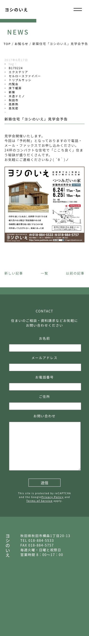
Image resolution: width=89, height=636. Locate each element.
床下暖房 (15, 88)
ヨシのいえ (16, 9)
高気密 (14, 108)
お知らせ (21, 43)
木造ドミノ (17, 96)
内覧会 (14, 84)
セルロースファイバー (25, 76)
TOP (7, 43)
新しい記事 (14, 273)
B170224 (16, 68)
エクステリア (18, 72)
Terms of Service (39, 501)
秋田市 (14, 100)
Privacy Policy (52, 497)
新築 (12, 92)
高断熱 (14, 104)
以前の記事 (75, 273)
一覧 (44, 273)
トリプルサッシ (20, 80)
